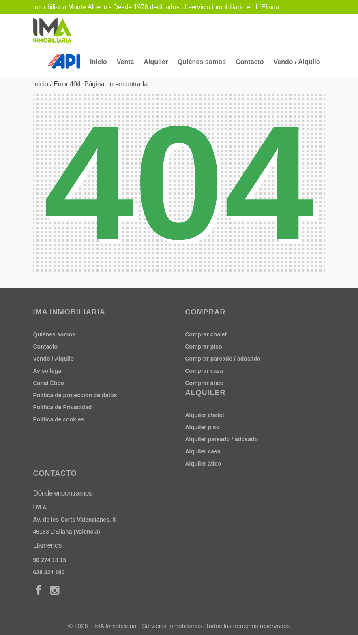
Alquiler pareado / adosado (221, 439)
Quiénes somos (202, 61)
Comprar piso (203, 346)
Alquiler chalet (204, 415)
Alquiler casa (203, 451)
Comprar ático (204, 383)
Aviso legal (48, 371)
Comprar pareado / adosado (223, 358)
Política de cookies (58, 419)
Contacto (250, 61)
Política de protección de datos (75, 395)
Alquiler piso (202, 427)
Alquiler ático (203, 463)
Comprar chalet (206, 334)
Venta (125, 61)
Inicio (98, 61)
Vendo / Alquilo (297, 61)
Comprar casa (204, 371)
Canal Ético (48, 383)
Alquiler (156, 61)
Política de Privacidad (62, 407)
